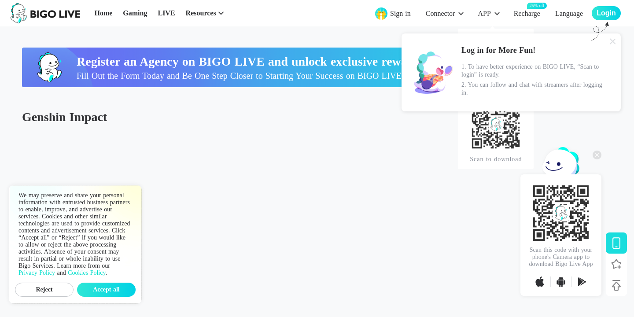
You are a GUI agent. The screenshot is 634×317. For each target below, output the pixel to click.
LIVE (166, 13)
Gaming (135, 13)
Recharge (527, 13)
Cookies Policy (87, 272)
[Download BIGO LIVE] (616, 243)
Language (569, 13)
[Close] (612, 41)
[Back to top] (616, 285)
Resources (201, 13)
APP (484, 13)
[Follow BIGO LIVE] (616, 264)
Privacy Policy (36, 272)
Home (103, 13)
